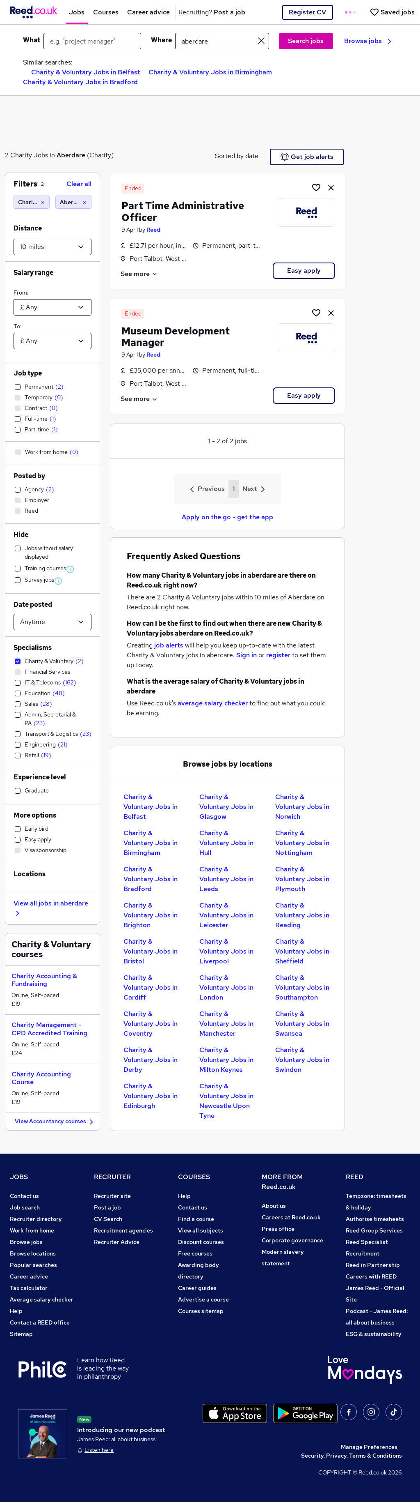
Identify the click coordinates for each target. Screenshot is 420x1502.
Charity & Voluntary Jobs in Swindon (302, 1060)
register (278, 655)
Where (161, 40)
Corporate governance (292, 1240)
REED (354, 1177)
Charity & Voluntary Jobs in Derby (150, 1060)
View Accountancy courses (55, 1121)
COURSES (194, 1177)
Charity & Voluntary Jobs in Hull (226, 843)
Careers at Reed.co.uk (291, 1217)
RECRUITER (112, 1177)
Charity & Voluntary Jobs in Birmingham (210, 72)
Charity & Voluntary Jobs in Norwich (302, 806)
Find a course (196, 1219)
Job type (28, 373)
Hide (21, 534)
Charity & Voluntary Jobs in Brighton (150, 915)
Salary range (33, 272)
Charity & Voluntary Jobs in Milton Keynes (226, 1060)
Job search (25, 1207)
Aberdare (71, 155)
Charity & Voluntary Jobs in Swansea (302, 1023)
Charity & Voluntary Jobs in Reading (302, 915)
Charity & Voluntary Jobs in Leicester (226, 915)
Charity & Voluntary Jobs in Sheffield (302, 951)
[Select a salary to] (52, 341)
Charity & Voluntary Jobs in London (226, 987)
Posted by (29, 476)
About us (274, 1205)
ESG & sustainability (374, 1334)
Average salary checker (41, 1299)
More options (35, 815)
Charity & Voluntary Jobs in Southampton (302, 987)
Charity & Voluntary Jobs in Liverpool (226, 951)
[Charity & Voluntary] (31, 202)
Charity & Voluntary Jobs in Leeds (226, 879)
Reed (153, 229)
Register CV (307, 12)
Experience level (40, 777)
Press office (278, 1228)
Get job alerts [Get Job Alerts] (307, 156)
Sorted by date (236, 156)
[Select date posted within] (52, 622)
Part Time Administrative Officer (182, 211)
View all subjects (200, 1230)
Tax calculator (29, 1288)
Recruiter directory (36, 1219)
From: (21, 292)
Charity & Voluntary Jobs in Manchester (226, 1023)
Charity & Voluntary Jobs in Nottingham (302, 843)
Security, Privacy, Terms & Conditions (351, 1455)
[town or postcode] (222, 41)
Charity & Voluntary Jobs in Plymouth (302, 879)
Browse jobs (367, 41)
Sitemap (21, 1334)
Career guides (197, 1288)
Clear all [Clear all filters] (78, 184)
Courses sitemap (201, 1311)
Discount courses (201, 1242)
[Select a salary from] (52, 307)
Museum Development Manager (175, 337)
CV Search (108, 1219)
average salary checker (213, 703)
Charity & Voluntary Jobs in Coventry (150, 1023)
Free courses (195, 1253)
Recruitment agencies (123, 1230)
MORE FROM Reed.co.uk (282, 1182)
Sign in (246, 655)
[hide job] (331, 187)
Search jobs (306, 41)
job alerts (168, 645)
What (31, 40)
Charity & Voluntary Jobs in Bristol (150, 951)
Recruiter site (112, 1196)
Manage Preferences (369, 1447)
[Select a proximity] (52, 247)
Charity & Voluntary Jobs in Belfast (85, 72)
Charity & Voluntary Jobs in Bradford (80, 82)
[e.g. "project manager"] (92, 41)
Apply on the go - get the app (227, 517)
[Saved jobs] (392, 12)
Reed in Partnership (373, 1265)
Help (16, 1311)
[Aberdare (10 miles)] (73, 202)
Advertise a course (203, 1299)
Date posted (33, 604)
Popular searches (33, 1265)
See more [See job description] (139, 274)
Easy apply (304, 270)
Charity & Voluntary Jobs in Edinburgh (150, 1096)
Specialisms (33, 647)
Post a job (107, 1207)
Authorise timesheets (375, 1219)
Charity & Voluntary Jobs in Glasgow (226, 806)
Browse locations (33, 1253)
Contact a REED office (40, 1322)
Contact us (24, 1196)
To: (17, 326)
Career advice (29, 1276)
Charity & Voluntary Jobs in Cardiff (150, 987)
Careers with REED (371, 1276)
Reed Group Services (374, 1230)
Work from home (32, 1230)
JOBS (19, 1177)
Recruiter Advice (116, 1242)
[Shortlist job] (316, 187)
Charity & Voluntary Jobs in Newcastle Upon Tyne (226, 1101)
